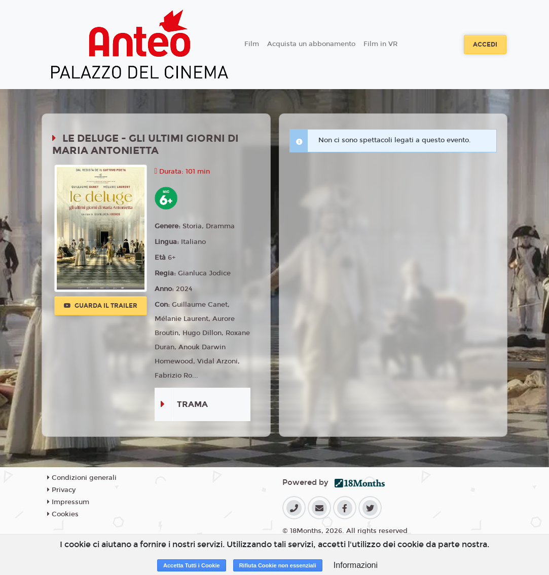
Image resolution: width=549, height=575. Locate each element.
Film (251, 44)
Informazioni (356, 565)
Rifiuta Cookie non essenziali (277, 565)
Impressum (68, 502)
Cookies (63, 514)
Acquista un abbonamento (311, 44)
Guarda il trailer (100, 305)
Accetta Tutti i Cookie (191, 565)
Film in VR (380, 44)
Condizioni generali (82, 478)
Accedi (485, 44)
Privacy (61, 490)
